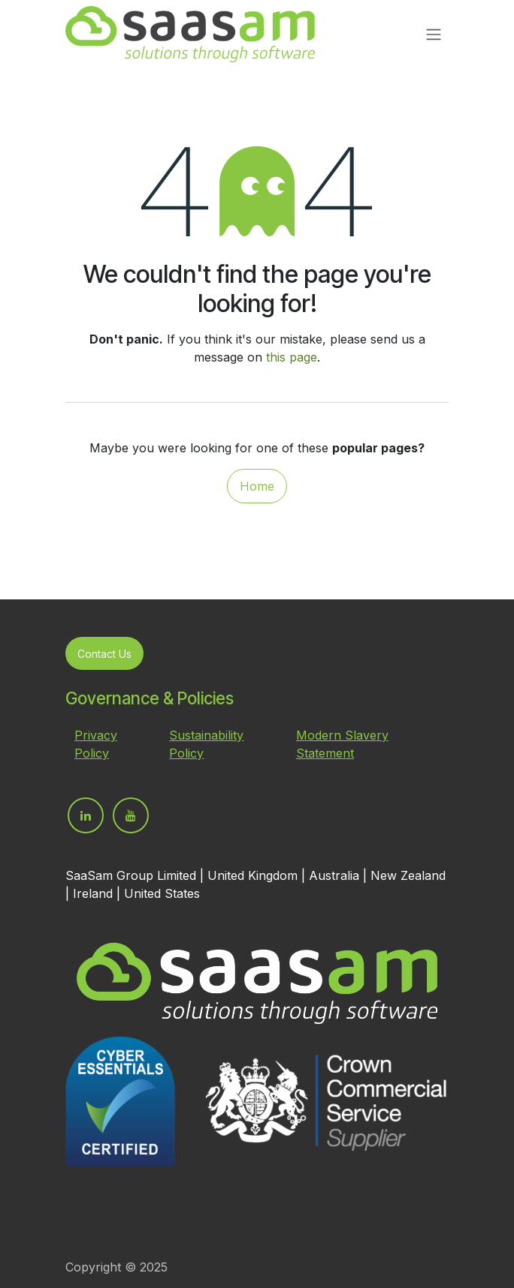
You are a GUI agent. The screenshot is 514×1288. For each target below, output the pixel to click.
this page (291, 357)
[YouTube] (131, 815)
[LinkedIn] (86, 815)
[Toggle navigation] (434, 34)
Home (257, 486)
